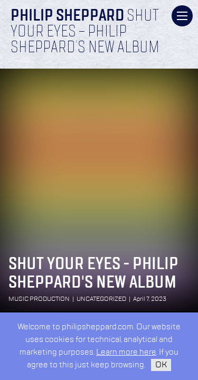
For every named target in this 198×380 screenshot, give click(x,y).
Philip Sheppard (67, 16)
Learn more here (126, 352)
